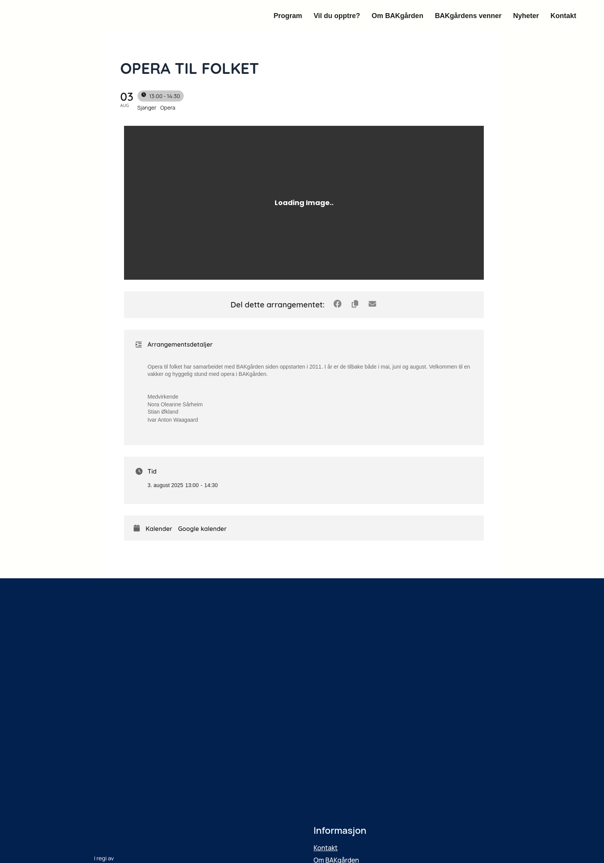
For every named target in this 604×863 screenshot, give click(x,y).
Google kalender (202, 528)
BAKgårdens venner (468, 16)
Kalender (159, 528)
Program (287, 16)
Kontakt (563, 16)
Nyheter (526, 16)
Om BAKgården (397, 16)
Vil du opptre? (337, 16)
